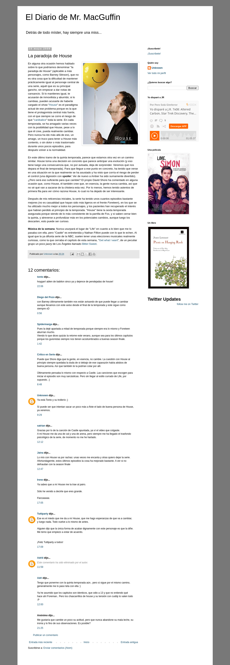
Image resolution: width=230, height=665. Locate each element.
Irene (40, 479)
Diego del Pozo (46, 297)
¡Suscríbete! (154, 53)
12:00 (40, 604)
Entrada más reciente (40, 642)
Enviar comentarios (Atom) (58, 647)
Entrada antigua (129, 642)
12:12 (40, 442)
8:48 (39, 384)
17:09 (40, 546)
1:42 (39, 343)
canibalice (40, 119)
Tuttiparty (42, 513)
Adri (39, 578)
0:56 (39, 313)
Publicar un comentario (45, 635)
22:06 (40, 286)
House (53, 104)
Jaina (40, 452)
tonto (40, 276)
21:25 (40, 628)
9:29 (39, 415)
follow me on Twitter (187, 304)
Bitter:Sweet (89, 243)
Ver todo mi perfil (157, 73)
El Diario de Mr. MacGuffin (73, 17)
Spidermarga (44, 324)
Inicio (86, 642)
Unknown (42, 395)
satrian (41, 425)
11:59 (40, 567)
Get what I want (108, 240)
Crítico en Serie (46, 354)
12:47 (40, 469)
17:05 (40, 502)
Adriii (40, 557)
